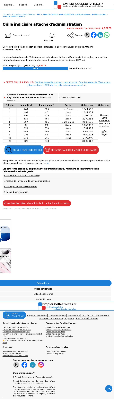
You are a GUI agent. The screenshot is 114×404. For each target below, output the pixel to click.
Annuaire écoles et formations (15, 356)
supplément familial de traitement (32, 60)
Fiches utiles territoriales (56, 351)
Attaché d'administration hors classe (22, 175)
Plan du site (82, 318)
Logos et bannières (37, 315)
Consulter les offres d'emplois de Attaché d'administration (36, 203)
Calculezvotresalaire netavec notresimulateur (104, 125)
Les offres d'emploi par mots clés (17, 329)
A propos (69, 318)
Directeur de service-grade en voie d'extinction (27, 181)
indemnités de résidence (62, 60)
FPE (38, 14)
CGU (84, 315)
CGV (90, 315)
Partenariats (74, 315)
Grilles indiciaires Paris (55, 334)
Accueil (6, 14)
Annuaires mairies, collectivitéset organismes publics (15, 352)
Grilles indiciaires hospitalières (58, 329)
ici (48, 163)
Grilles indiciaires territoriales (58, 327)
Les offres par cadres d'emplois (16, 332)
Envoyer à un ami (17, 35)
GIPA (78, 60)
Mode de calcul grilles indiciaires (59, 336)
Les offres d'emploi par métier (15, 327)
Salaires (24, 4)
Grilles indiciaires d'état (55, 332)
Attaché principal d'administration (20, 186)
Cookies (94, 318)
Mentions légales (57, 315)
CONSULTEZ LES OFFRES (24, 150)
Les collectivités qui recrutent (15, 338)
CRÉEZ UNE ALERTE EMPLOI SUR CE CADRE (71, 149)
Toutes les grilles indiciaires (23, 14)
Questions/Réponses (55, 353)
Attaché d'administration (70, 97)
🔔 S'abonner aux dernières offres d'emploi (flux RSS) (23, 341)
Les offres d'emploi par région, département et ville (22, 335)
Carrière (39, 4)
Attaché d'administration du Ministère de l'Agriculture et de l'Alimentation (74, 14)
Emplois (9, 4)
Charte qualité (102, 315)
